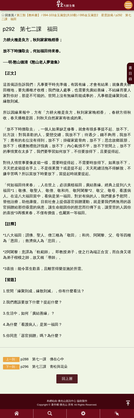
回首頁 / (10, 15)
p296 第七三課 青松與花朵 (35, 366)
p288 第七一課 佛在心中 (33, 359)
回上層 (67, 379)
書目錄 (130, 73)
